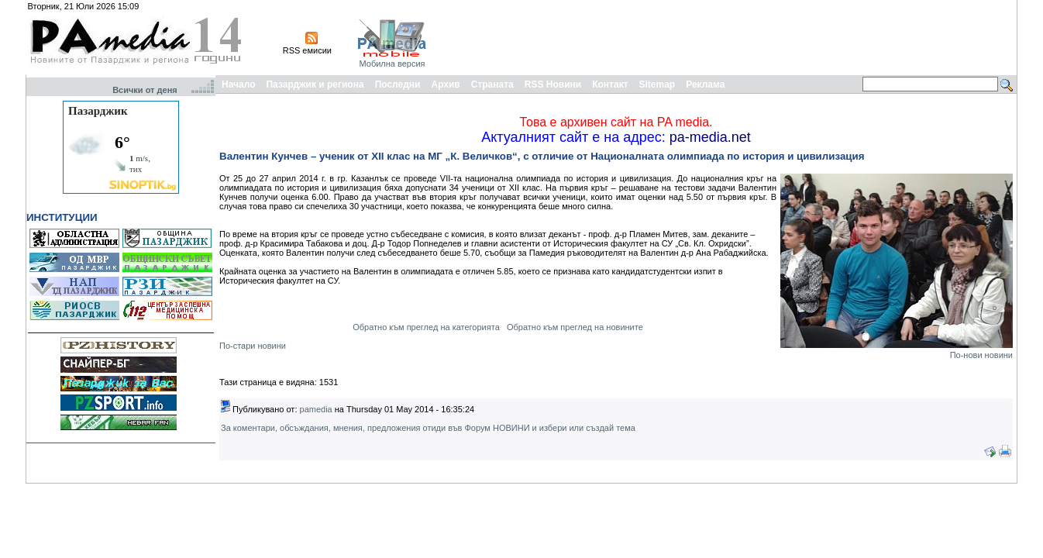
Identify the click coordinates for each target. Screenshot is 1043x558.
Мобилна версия (392, 63)
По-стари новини (252, 345)
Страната (492, 84)
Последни (398, 84)
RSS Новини (553, 84)
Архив (445, 84)
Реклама (705, 84)
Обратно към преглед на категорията (426, 327)
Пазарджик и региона (314, 84)
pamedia (316, 409)
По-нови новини (981, 355)
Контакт (610, 84)
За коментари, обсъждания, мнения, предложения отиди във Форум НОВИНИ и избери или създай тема (428, 427)
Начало (238, 84)
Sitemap (657, 84)
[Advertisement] (732, 37)
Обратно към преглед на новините (575, 327)
